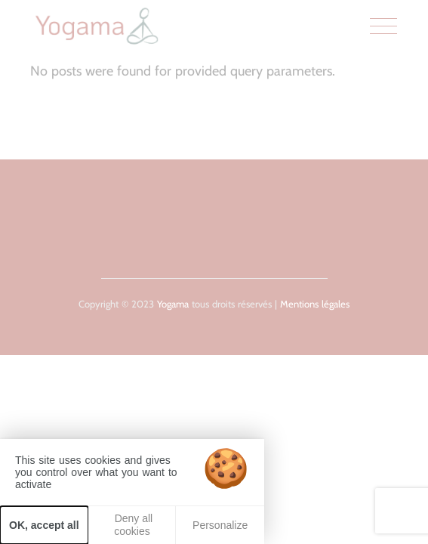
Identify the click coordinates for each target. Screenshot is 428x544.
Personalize (220, 525)
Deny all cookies (132, 524)
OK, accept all (44, 525)
